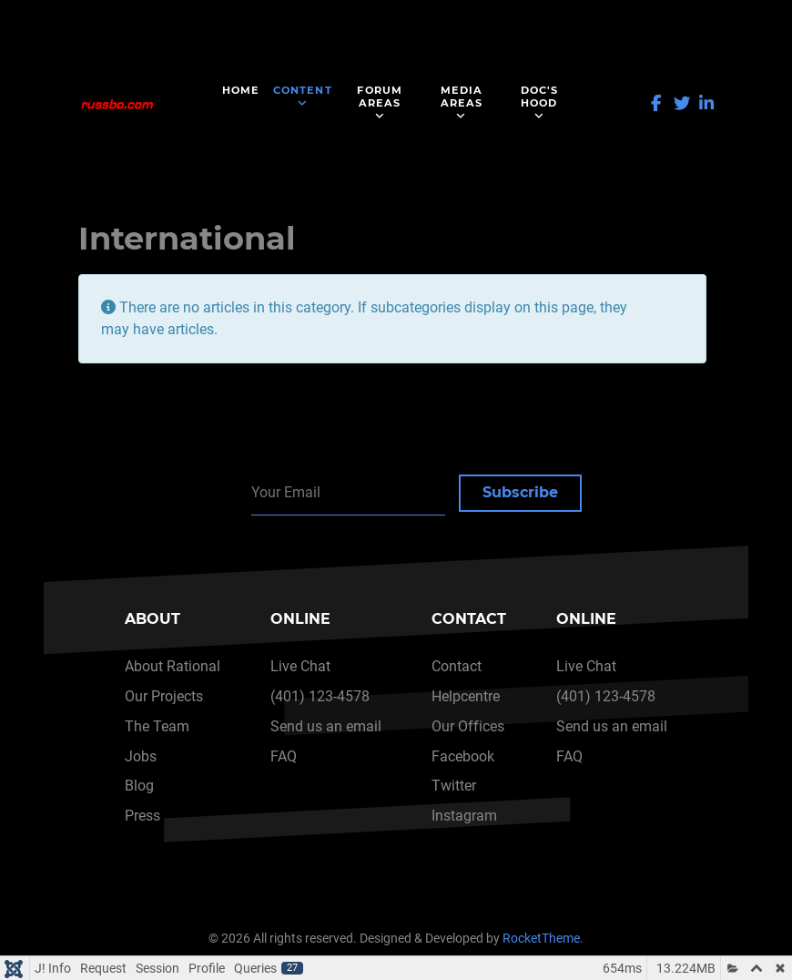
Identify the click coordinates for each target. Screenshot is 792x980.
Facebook (463, 756)
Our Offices (468, 726)
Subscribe (520, 492)
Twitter (454, 785)
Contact (457, 666)
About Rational (172, 666)
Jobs (141, 756)
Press (142, 815)
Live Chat (300, 666)
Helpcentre (466, 696)
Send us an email (325, 726)
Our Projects (164, 696)
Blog (139, 785)
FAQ (283, 756)
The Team (157, 726)
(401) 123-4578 (320, 696)
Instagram (464, 815)
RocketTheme (541, 938)
